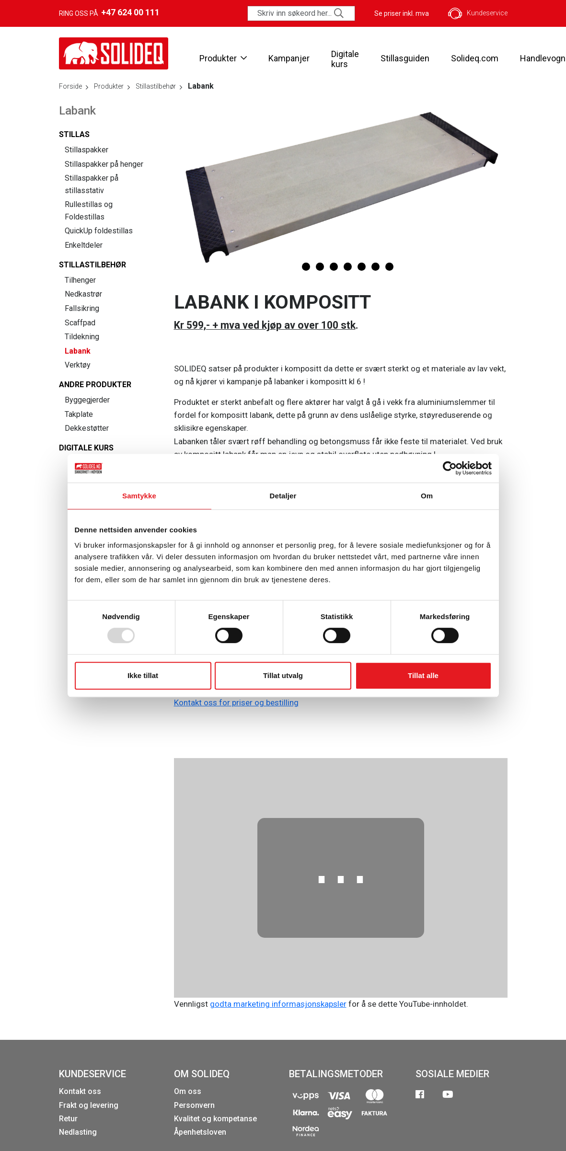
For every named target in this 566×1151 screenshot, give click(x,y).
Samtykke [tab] (139, 496)
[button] (292, 267)
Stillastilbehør (92, 264)
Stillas (74, 134)
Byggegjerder (87, 399)
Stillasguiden (405, 58)
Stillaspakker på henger (104, 164)
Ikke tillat (142, 675)
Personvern (194, 1105)
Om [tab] (427, 496)
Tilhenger (80, 280)
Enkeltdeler (84, 245)
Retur (68, 1118)
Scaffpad (80, 322)
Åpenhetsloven (200, 1132)
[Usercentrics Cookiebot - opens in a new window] (450, 468)
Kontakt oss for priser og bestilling (236, 702)
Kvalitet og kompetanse (215, 1118)
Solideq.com (474, 58)
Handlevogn (543, 58)
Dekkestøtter (87, 428)
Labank (78, 351)
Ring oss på (109, 12)
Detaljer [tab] (283, 496)
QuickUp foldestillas (99, 230)
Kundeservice (478, 13)
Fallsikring (82, 308)
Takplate (79, 414)
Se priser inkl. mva (401, 13)
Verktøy (78, 364)
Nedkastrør (83, 294)
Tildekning (82, 336)
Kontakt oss (80, 1091)
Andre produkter (95, 384)
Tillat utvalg (283, 675)
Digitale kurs (345, 59)
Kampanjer (289, 58)
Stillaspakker (86, 149)
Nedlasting (78, 1132)
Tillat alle (423, 675)
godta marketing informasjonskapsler (278, 1004)
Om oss (187, 1091)
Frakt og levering (88, 1105)
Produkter (223, 58)
